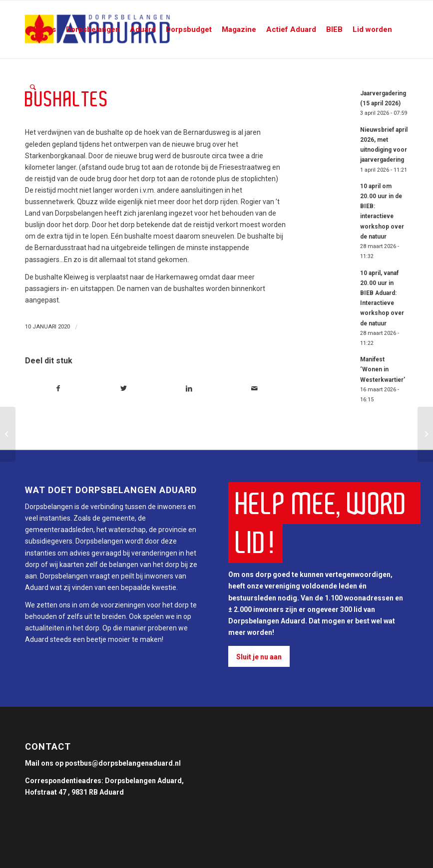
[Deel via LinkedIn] (189, 388)
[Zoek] (33, 87)
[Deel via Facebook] (58, 388)
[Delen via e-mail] (254, 388)
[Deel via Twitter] (123, 388)
